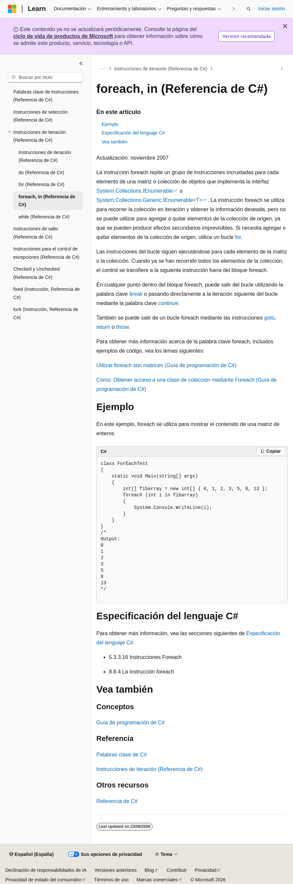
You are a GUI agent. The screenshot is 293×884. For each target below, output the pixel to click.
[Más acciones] (282, 68)
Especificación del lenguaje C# (133, 132)
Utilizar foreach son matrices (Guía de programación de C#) (166, 365)
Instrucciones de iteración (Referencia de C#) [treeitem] (45, 156)
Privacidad (205, 870)
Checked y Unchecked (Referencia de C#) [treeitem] (36, 273)
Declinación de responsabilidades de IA (45, 870)
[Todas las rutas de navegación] (102, 68)
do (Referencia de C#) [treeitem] (41, 172)
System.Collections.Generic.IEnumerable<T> (149, 200)
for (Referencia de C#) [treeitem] (42, 184)
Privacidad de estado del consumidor (43, 879)
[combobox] (45, 77)
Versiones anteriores (115, 870)
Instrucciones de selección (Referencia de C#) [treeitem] (40, 116)
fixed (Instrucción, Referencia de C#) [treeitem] (46, 293)
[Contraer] (81, 63)
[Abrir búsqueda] (248, 9)
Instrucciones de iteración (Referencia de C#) (160, 68)
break (136, 294)
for (238, 237)
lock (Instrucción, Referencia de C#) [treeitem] (45, 313)
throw (122, 327)
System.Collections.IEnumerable (134, 191)
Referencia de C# (117, 801)
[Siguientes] (233, 9)
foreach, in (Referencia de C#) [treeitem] (47, 201)
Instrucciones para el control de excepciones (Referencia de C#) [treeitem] (46, 253)
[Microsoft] (12, 9)
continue (168, 303)
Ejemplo (110, 124)
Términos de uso (111, 879)
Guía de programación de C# (130, 722)
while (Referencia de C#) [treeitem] (44, 216)
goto (269, 318)
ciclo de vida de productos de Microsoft (63, 36)
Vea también (114, 141)
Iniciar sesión (271, 8)
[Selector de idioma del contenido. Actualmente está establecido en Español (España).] (31, 854)
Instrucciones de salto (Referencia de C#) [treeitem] (35, 233)
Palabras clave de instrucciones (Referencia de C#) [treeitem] (45, 96)
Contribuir (177, 870)
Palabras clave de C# (121, 754)
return (103, 327)
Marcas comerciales (156, 879)
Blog (149, 870)
